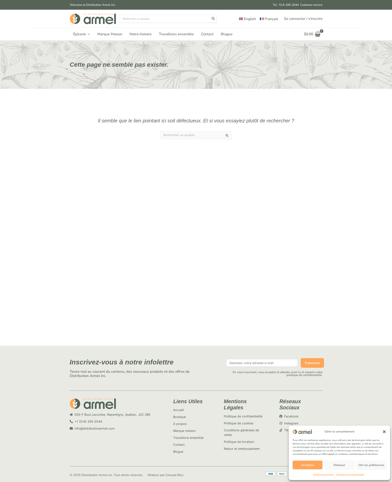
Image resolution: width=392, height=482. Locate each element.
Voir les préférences (371, 465)
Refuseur (339, 465)
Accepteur (307, 465)
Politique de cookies (323, 474)
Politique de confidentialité (350, 474)
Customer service (311, 5)
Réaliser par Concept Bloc (166, 475)
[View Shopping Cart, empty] (312, 34)
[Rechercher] (213, 19)
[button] (384, 432)
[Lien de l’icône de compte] (303, 18)
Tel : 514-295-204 (285, 5)
